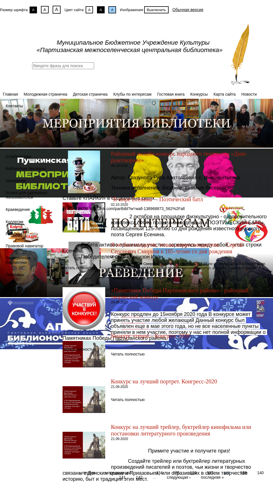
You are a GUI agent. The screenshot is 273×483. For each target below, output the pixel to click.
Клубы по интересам (132, 94)
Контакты (14, 106)
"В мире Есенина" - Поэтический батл (157, 199)
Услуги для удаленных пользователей (26, 195)
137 (210, 472)
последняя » (212, 477)
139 (243, 472)
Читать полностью (79, 219)
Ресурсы (13, 233)
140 (260, 472)
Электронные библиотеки (18, 260)
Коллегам (14, 221)
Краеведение (18, 209)
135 (176, 472)
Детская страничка (90, 94)
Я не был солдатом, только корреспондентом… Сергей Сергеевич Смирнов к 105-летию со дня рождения (177, 248)
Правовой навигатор (24, 246)
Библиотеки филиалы (26, 168)
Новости (249, 94)
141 (122, 477)
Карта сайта (225, 94)
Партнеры (15, 274)
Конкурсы (199, 94)
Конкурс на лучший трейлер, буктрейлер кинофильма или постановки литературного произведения (181, 430)
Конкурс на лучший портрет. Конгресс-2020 (164, 381)
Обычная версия (187, 9)
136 (193, 472)
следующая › (179, 477)
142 (139, 477)
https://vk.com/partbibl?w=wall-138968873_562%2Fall (137, 208)
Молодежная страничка (45, 94)
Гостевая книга (171, 94)
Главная (10, 94)
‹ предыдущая (119, 472)
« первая (87, 472)
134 (159, 472)
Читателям (16, 180)
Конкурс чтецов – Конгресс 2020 (150, 336)
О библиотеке (18, 156)
